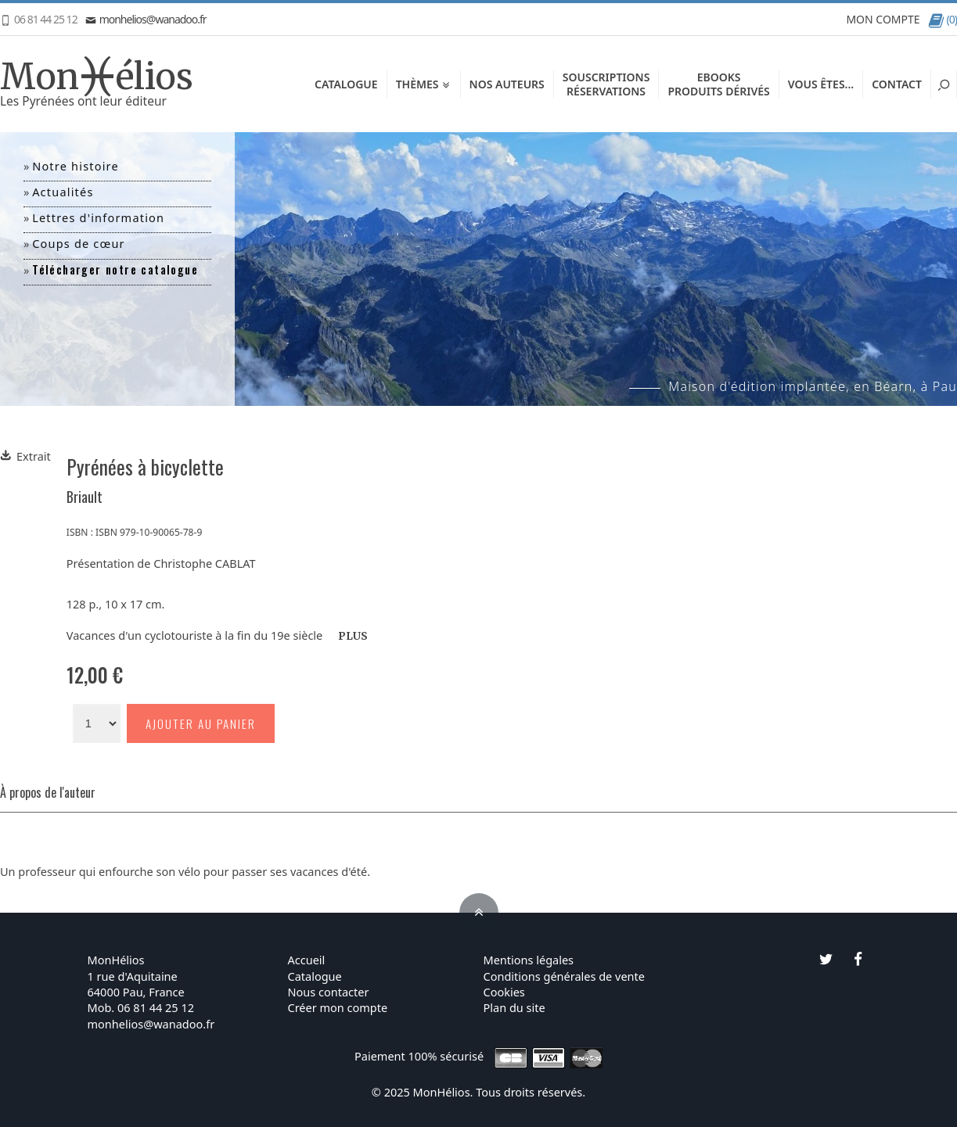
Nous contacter (328, 992)
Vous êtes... (821, 84)
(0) (942, 19)
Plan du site (514, 1007)
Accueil (307, 959)
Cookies (504, 992)
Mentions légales (529, 959)
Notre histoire (75, 166)
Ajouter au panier (201, 723)
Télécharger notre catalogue (115, 269)
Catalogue (346, 84)
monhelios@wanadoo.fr (146, 19)
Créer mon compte (338, 1007)
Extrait (25, 456)
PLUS (353, 636)
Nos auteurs (507, 84)
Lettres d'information (98, 217)
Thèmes (424, 84)
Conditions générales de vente (564, 976)
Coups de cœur (78, 243)
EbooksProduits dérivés (718, 84)
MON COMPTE (882, 19)
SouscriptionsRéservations (606, 84)
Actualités (62, 191)
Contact (897, 84)
